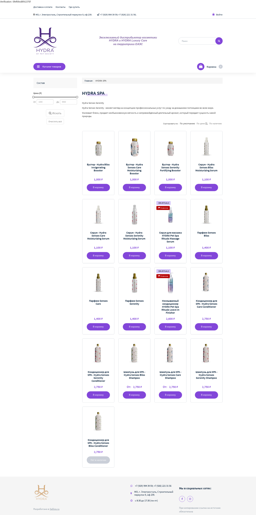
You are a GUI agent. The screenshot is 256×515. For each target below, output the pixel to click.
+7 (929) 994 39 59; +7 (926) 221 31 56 (153, 485)
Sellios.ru (54, 509)
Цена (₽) (37, 93)
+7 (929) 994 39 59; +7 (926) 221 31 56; (118, 14)
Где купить (74, 6)
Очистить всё (55, 121)
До (57, 101)
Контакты (60, 6)
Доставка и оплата (42, 6)
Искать (55, 113)
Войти (217, 14)
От (34, 101)
